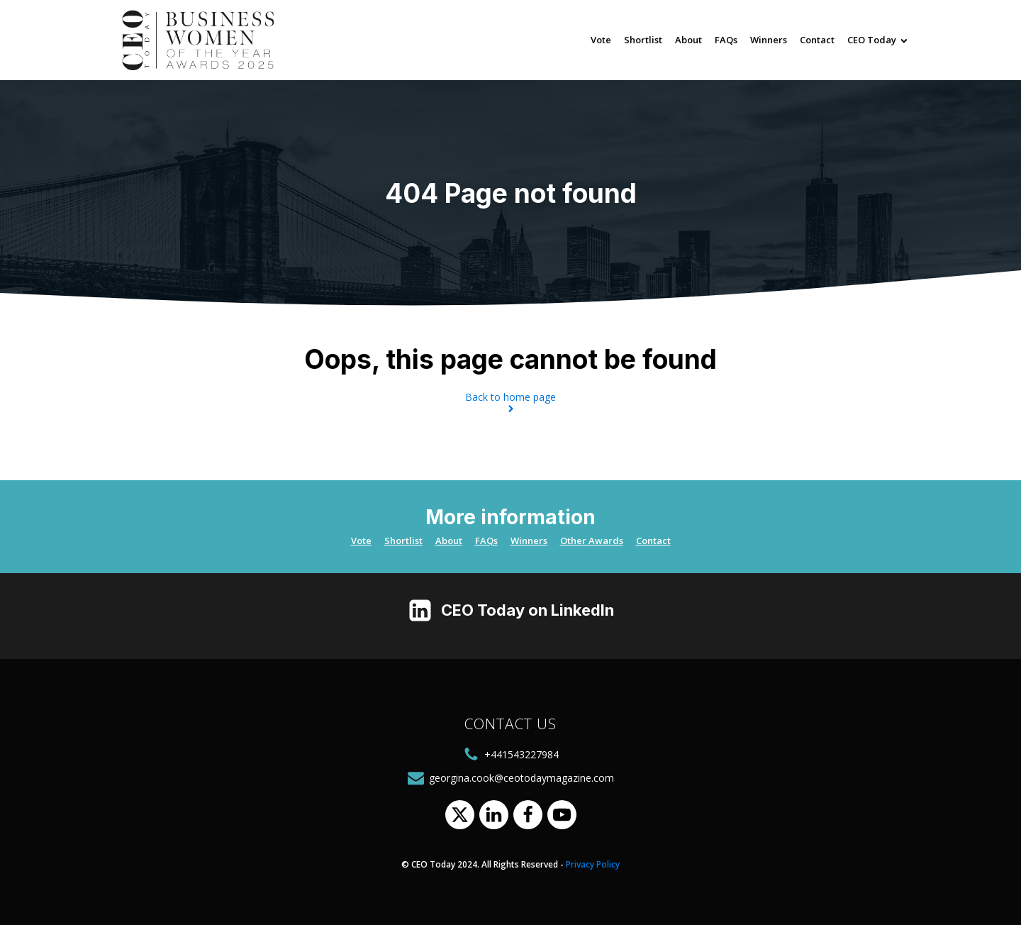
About (688, 39)
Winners (768, 39)
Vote (601, 39)
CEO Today (877, 39)
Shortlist (643, 39)
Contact (817, 39)
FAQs (726, 39)
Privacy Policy (593, 864)
